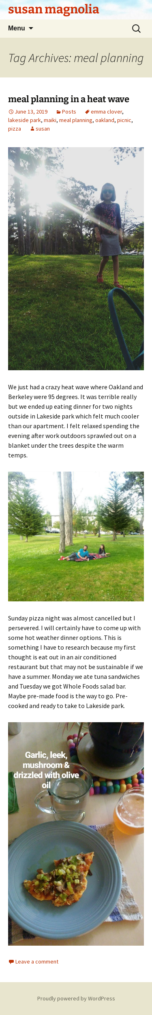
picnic (124, 120)
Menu (16, 28)
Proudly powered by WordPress (76, 998)
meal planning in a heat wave (68, 99)
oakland (104, 120)
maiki (50, 120)
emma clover (106, 111)
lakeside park (24, 120)
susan (43, 128)
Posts (69, 111)
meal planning (75, 120)
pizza (14, 128)
